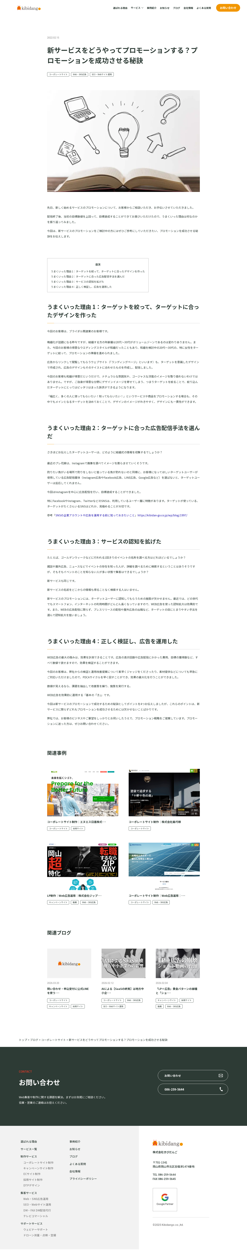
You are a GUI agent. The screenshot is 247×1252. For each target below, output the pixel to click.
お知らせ (164, 8)
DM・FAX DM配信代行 (37, 1213)
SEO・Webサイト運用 (103, 74)
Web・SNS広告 (80, 74)
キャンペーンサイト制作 (38, 1170)
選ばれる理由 (120, 8)
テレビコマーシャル (35, 1218)
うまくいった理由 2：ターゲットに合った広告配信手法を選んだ (88, 277)
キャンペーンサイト (58, 903)
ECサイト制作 (31, 1176)
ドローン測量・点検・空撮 (39, 1238)
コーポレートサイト (58, 74)
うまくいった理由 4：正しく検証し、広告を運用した (81, 287)
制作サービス (29, 1158)
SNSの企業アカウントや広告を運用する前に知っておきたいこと (95, 516)
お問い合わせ (228, 8)
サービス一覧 (29, 1150)
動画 (75, 903)
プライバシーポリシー (83, 1180)
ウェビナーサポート (35, 1232)
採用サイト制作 (33, 1181)
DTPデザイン (31, 1187)
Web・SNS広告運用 (35, 1201)
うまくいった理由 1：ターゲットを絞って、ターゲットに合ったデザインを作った (98, 271)
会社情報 (188, 8)
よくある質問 (204, 8)
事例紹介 (151, 8)
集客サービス (29, 1195)
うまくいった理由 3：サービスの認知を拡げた (77, 282)
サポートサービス (32, 1226)
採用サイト (78, 829)
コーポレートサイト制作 (38, 1164)
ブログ (176, 8)
